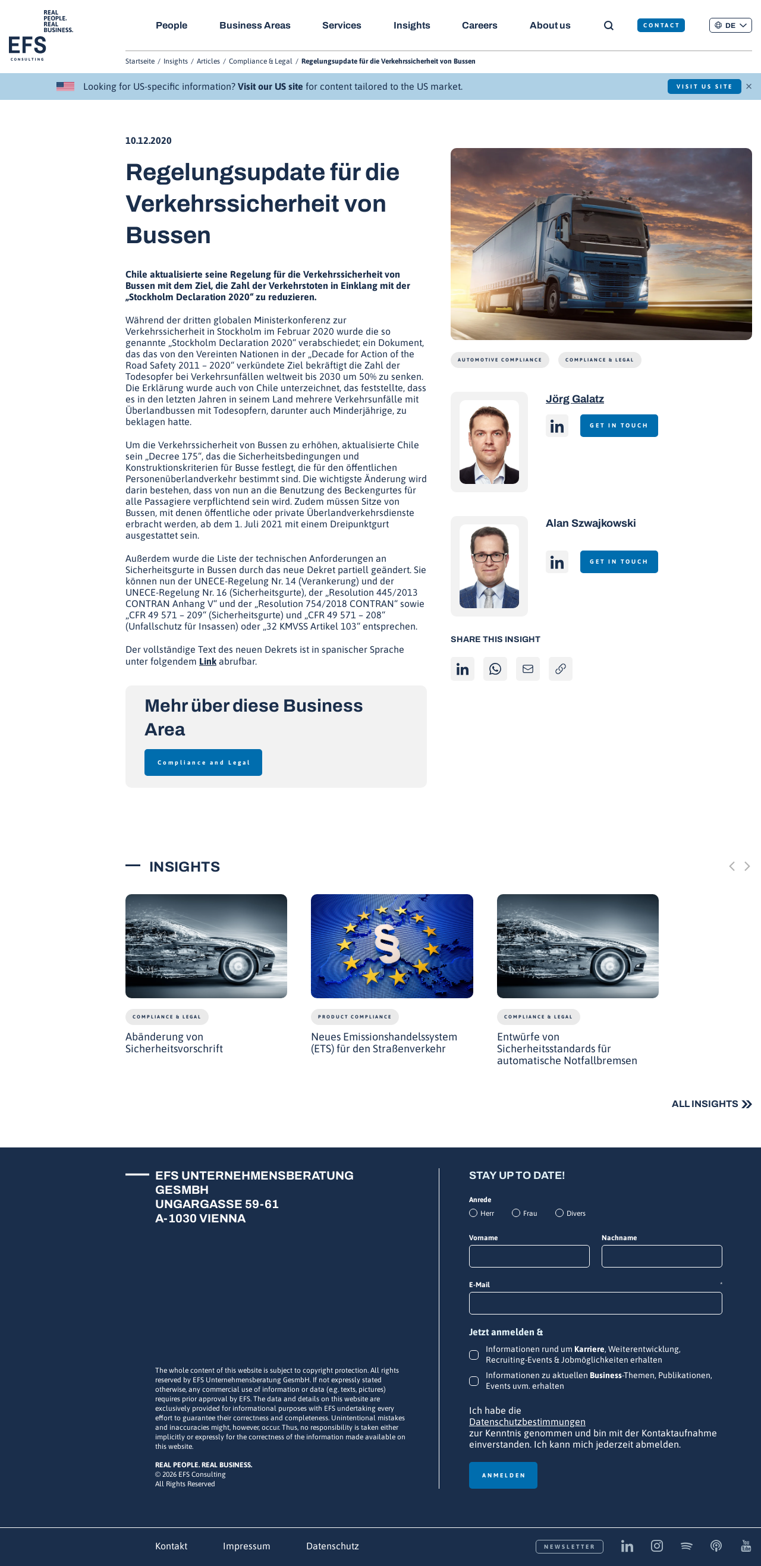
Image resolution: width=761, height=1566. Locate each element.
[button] (730, 25)
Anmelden (504, 1475)
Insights (414, 25)
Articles (208, 61)
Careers (483, 25)
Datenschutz (332, 1545)
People (171, 25)
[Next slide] (747, 866)
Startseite (140, 61)
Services (343, 25)
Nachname (619, 1238)
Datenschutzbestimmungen (527, 1421)
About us (555, 25)
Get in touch (622, 425)
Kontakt (171, 1545)
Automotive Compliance (500, 360)
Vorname (483, 1238)
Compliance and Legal (204, 762)
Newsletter (570, 1546)
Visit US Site (700, 86)
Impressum (247, 1545)
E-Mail (595, 1285)
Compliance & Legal (261, 61)
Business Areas (255, 25)
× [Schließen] (749, 85)
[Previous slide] (732, 866)
